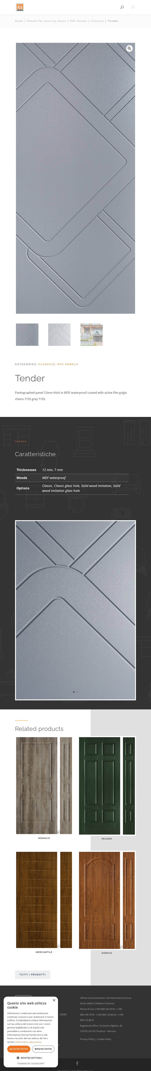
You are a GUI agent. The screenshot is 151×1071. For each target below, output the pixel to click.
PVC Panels (79, 20)
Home (19, 20)
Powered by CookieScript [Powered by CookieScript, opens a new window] (30, 1063)
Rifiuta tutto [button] (43, 1048)
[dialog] (31, 1032)
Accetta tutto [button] (19, 1048)
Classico (97, 20)
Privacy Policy (87, 1039)
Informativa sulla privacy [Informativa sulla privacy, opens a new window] (28, 1041)
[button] (129, 48)
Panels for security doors (47, 20)
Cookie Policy (104, 1039)
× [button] (54, 1000)
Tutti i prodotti (32, 974)
